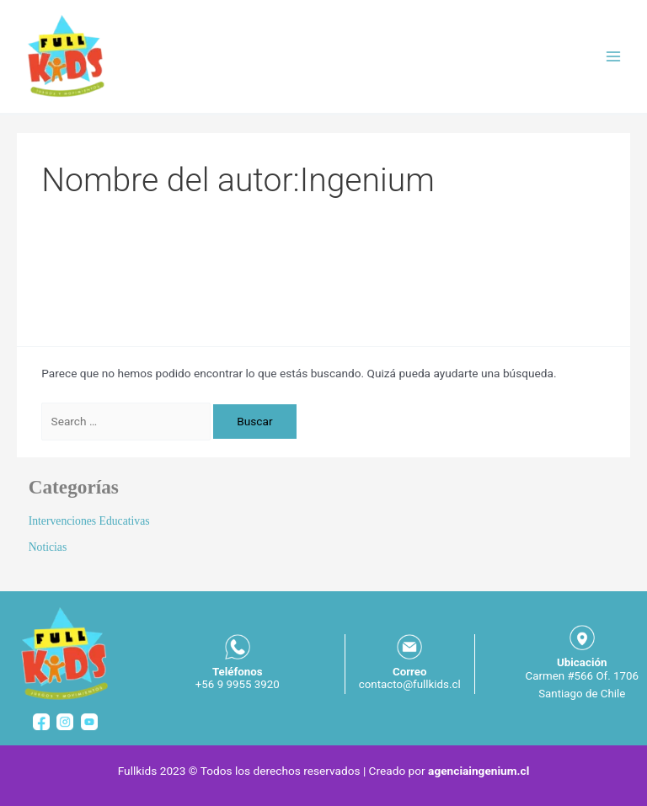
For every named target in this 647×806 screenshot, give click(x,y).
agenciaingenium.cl (478, 770)
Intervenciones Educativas (89, 521)
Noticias (48, 547)
